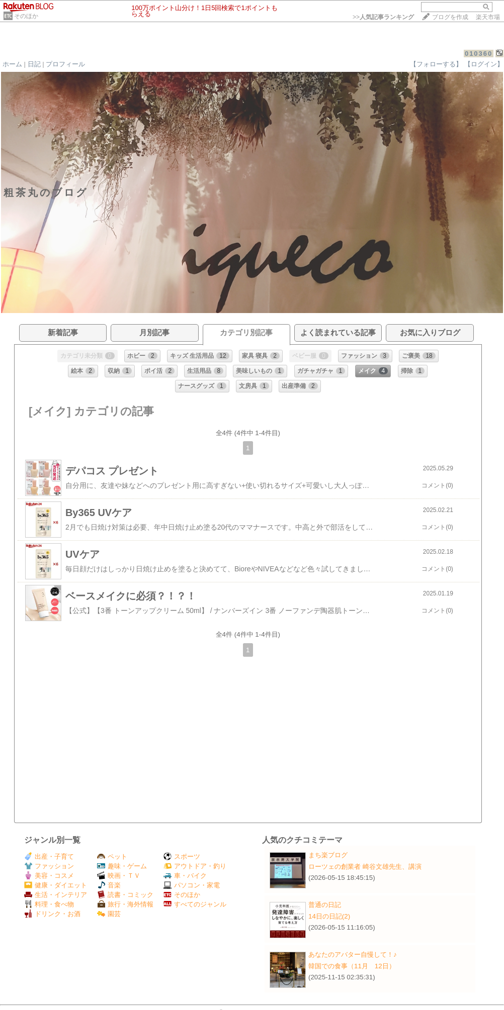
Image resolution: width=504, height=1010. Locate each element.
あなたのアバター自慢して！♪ (352, 954)
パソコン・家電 (191, 885)
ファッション (49, 866)
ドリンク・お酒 (52, 914)
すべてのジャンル (194, 904)
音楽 (109, 885)
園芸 (109, 914)
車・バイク (185, 875)
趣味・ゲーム (122, 866)
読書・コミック (125, 894)
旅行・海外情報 (125, 904)
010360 (478, 53)
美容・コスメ (49, 875)
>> (383, 17)
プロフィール (65, 64)
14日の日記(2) (329, 916)
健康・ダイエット (55, 885)
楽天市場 (488, 17)
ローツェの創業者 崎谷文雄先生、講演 (365, 866)
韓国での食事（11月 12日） (351, 966)
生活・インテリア (55, 894)
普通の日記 (324, 904)
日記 (34, 64)
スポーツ (181, 856)
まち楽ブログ (328, 855)
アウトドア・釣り (194, 866)
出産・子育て (49, 856)
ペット (112, 856)
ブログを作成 (450, 17)
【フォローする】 (436, 64)
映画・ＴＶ (118, 875)
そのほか (26, 16)
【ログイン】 (483, 64)
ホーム (12, 64)
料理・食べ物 (49, 904)
